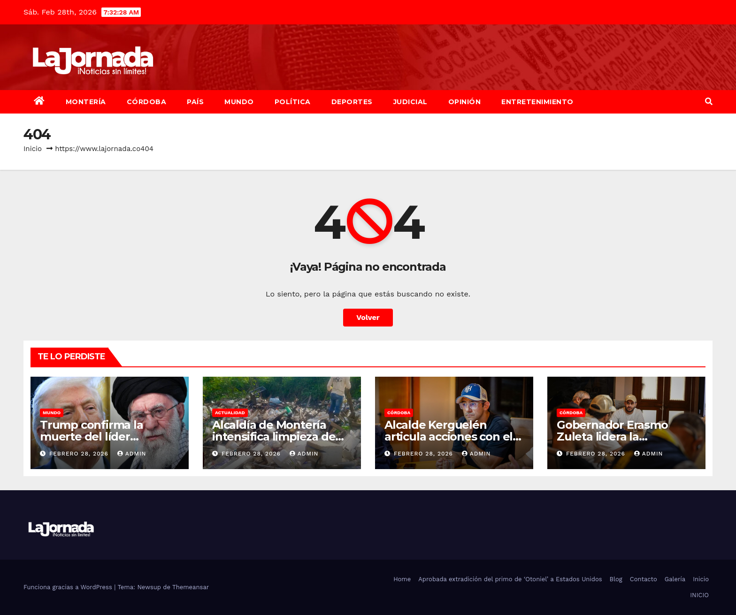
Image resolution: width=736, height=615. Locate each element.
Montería (86, 102)
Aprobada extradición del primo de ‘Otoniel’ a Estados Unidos (510, 579)
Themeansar (190, 587)
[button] (709, 101)
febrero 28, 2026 (80, 453)
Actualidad (230, 412)
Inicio (32, 148)
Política (293, 102)
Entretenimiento (537, 102)
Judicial (410, 102)
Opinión (464, 102)
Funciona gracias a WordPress (68, 587)
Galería (675, 579)
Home (402, 579)
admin (131, 453)
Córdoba (147, 102)
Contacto (643, 579)
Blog (616, 579)
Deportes (352, 102)
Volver (368, 317)
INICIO (699, 595)
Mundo (239, 102)
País (195, 102)
